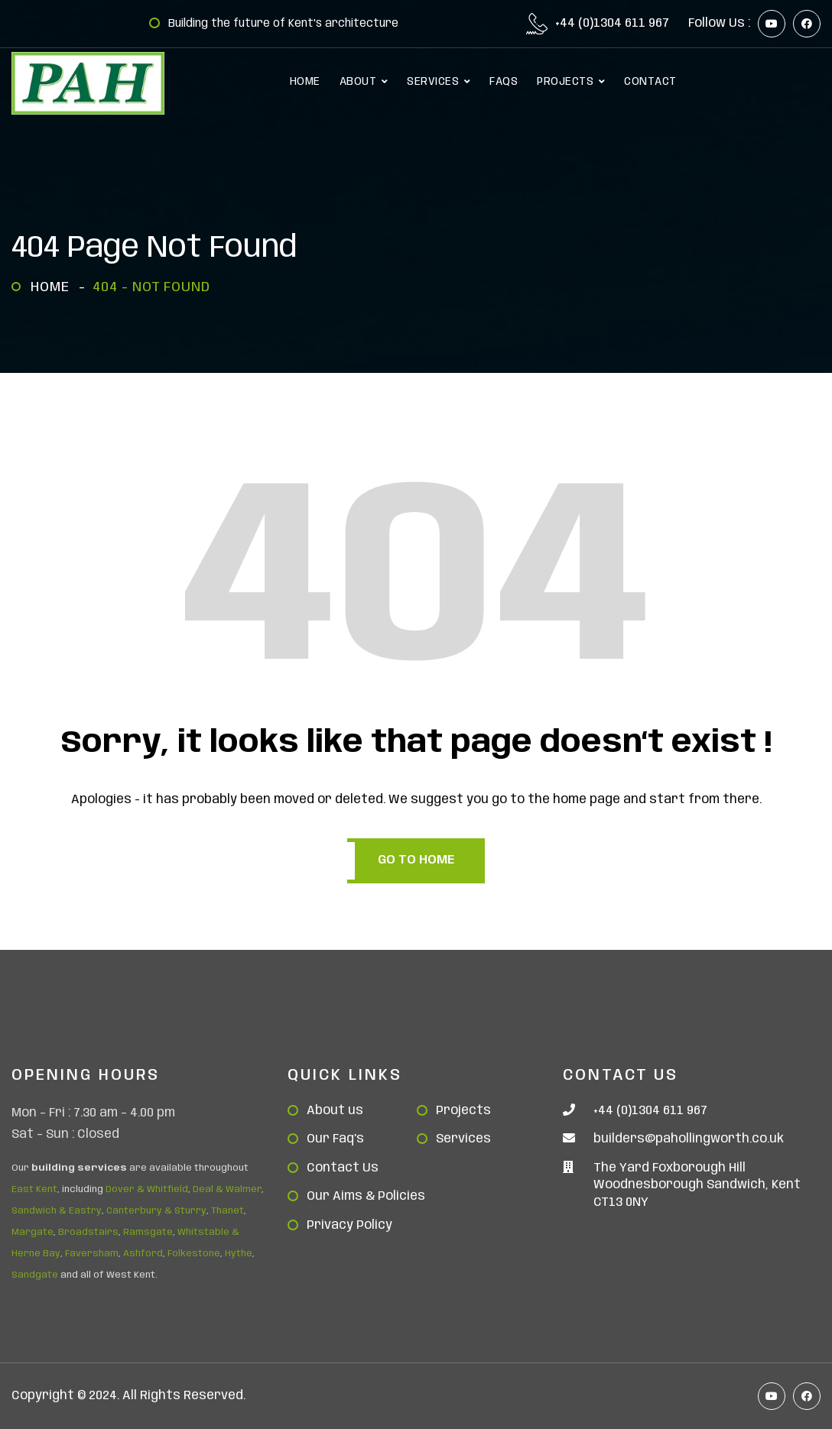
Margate (32, 1232)
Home (54, 287)
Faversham (92, 1254)
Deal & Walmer (227, 1189)
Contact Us (343, 1168)
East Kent (34, 1189)
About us (335, 1110)
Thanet (227, 1211)
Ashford (143, 1254)
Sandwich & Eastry (56, 1211)
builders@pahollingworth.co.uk (688, 1139)
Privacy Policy (349, 1225)
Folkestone (193, 1254)
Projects (463, 1110)
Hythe (238, 1254)
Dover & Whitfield (147, 1189)
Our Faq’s (335, 1139)
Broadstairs (88, 1232)
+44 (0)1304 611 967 (612, 23)
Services (463, 1139)
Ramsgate (148, 1232)
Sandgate (34, 1275)
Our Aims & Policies (366, 1196)
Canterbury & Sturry (156, 1211)
